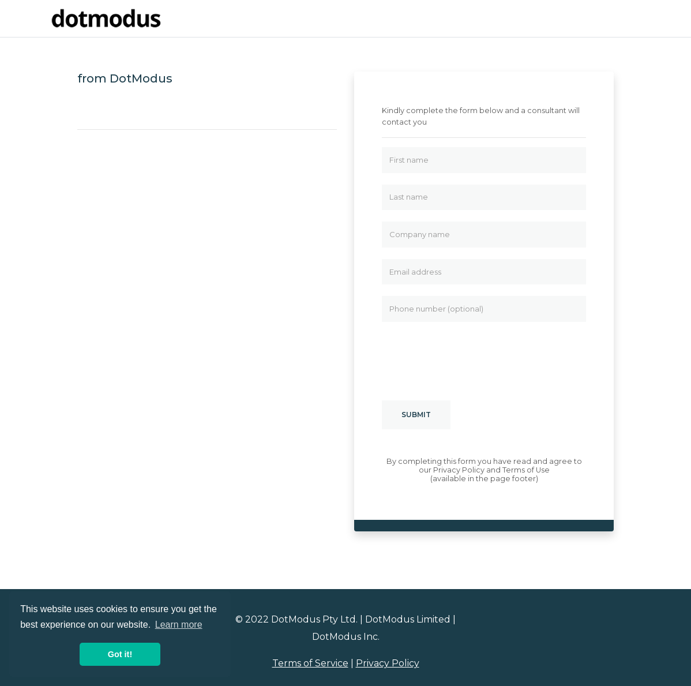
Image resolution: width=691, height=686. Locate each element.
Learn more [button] (178, 624)
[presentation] (469, 355)
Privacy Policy (387, 663)
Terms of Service (310, 663)
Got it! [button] (120, 654)
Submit (416, 414)
